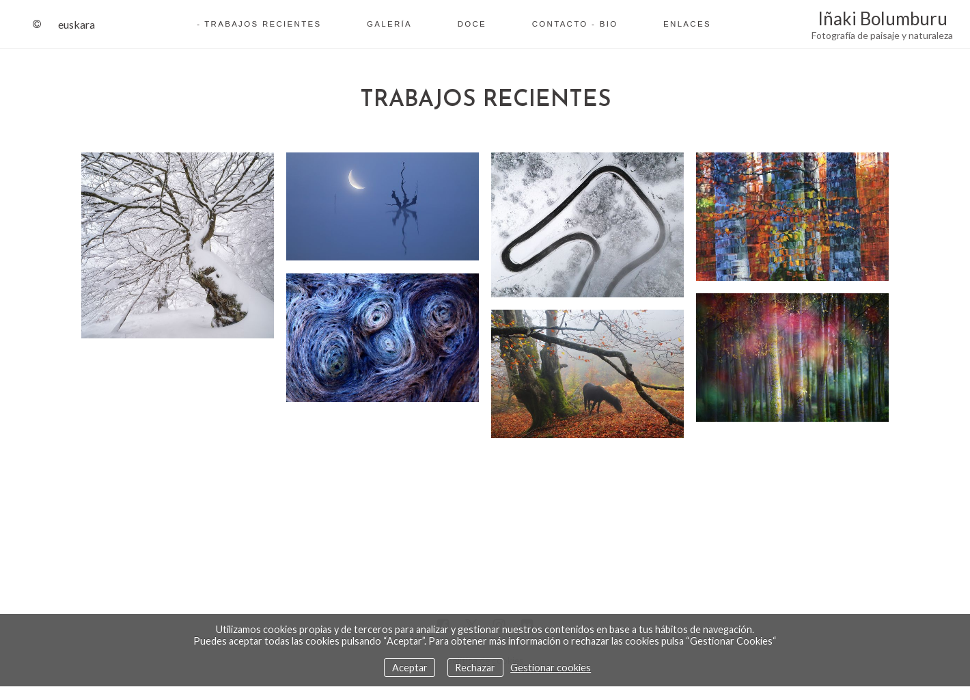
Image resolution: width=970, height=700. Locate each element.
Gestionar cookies (550, 667)
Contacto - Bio (575, 24)
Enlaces (687, 24)
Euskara (76, 24)
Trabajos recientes (262, 24)
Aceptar (410, 667)
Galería (389, 24)
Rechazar (475, 667)
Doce (472, 24)
